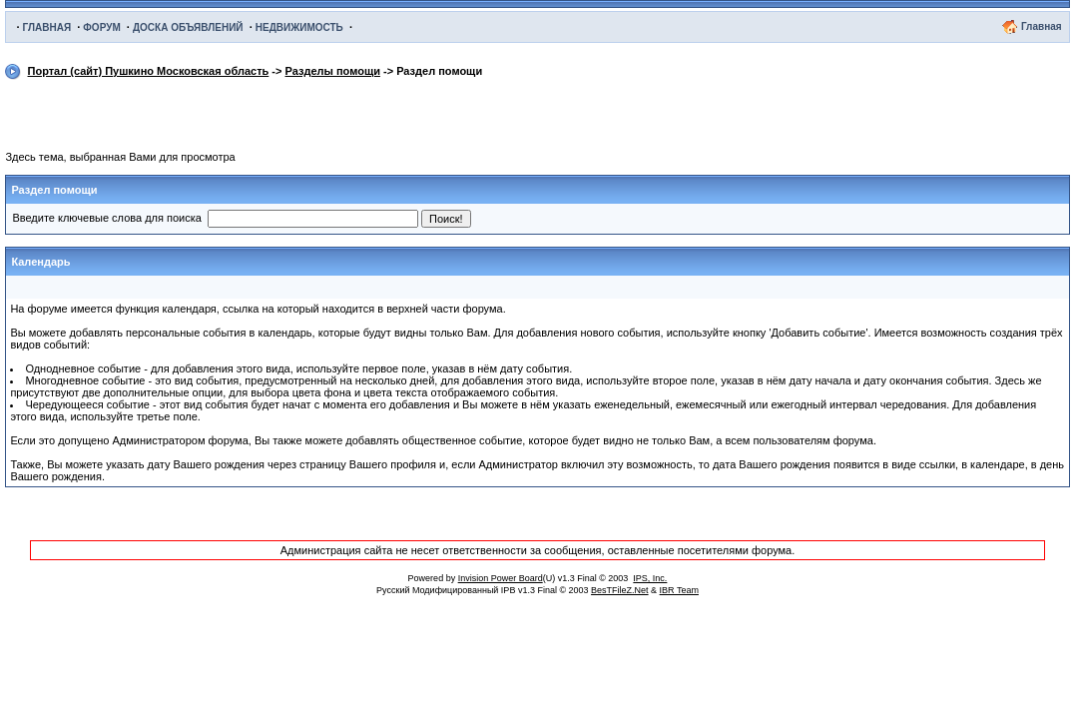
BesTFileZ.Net (620, 590)
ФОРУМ (101, 27)
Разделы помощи (332, 71)
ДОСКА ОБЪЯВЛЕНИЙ (188, 27)
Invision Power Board (500, 578)
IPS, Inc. (650, 578)
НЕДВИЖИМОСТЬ (299, 27)
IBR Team (679, 590)
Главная (1041, 26)
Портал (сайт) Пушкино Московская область (148, 71)
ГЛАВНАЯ (47, 27)
